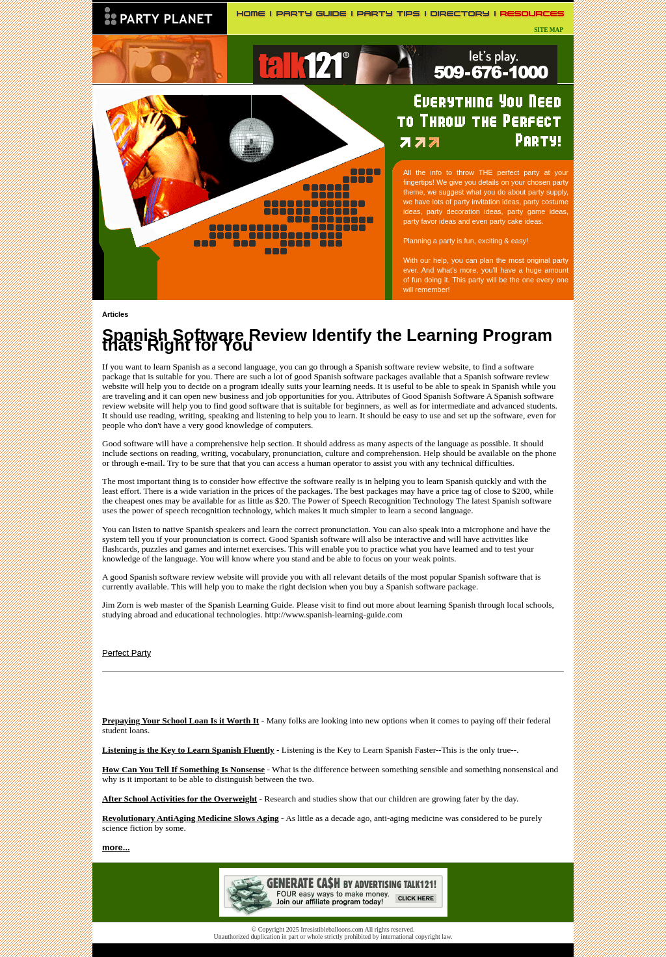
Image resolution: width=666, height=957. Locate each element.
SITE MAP (548, 30)
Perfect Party (126, 653)
